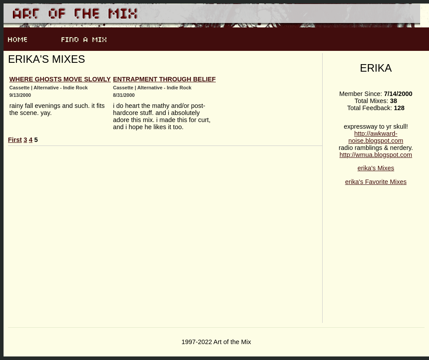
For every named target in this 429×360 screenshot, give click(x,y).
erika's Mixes (376, 168)
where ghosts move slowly (60, 79)
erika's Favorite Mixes (376, 181)
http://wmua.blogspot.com (375, 154)
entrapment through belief (164, 79)
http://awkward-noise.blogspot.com (375, 137)
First (15, 139)
